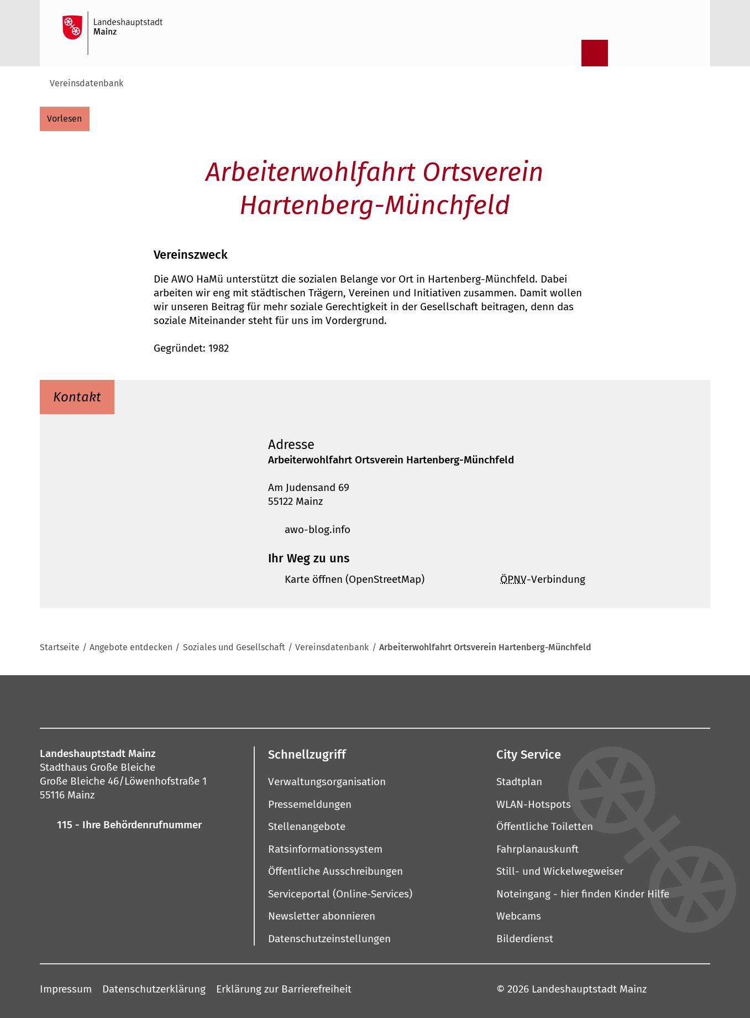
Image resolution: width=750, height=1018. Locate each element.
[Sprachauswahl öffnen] (681, 53)
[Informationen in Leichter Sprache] (623, 53)
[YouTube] (364, 700)
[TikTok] (505, 700)
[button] (478, 444)
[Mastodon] (293, 700)
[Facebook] (233, 700)
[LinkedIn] (434, 700)
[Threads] (399, 700)
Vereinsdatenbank (86, 83)
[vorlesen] (65, 119)
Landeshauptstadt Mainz (589, 989)
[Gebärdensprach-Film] (652, 53)
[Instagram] (258, 700)
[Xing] (470, 700)
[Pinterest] (329, 700)
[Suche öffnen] (566, 53)
